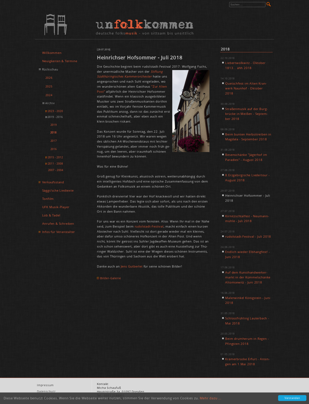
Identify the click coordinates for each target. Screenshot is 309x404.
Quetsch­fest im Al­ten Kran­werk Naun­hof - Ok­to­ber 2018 (246, 88)
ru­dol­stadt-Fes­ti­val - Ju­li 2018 (248, 236)
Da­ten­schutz (46, 391)
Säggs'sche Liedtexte (58, 190)
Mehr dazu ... (210, 398)
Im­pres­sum (45, 385)
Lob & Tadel (51, 215)
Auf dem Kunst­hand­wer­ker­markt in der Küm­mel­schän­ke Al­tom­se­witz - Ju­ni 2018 (247, 277)
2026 (49, 78)
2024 (49, 95)
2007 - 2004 (55, 170)
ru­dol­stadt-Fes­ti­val (149, 226)
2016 (53, 149)
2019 (53, 125)
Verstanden (292, 398)
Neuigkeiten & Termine (59, 61)
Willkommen (52, 53)
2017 (53, 141)
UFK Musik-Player (55, 207)
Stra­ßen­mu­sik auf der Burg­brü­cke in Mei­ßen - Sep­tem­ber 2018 (246, 114)
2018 (53, 132)
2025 (49, 86)
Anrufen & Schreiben (58, 223)
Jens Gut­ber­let (132, 266)
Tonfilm (48, 199)
